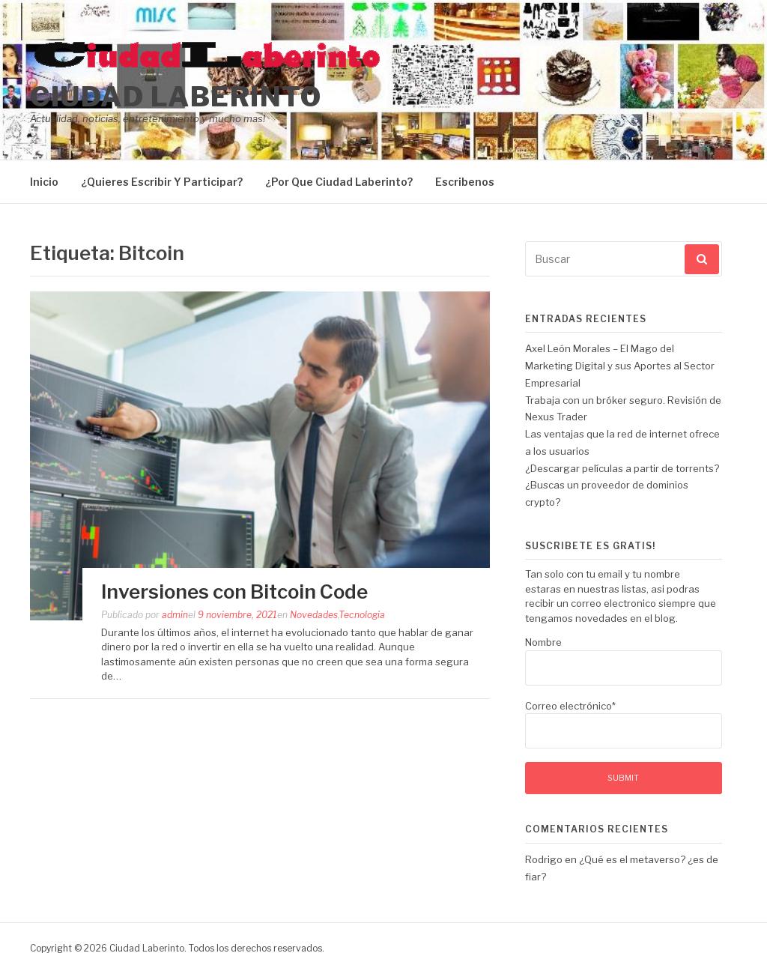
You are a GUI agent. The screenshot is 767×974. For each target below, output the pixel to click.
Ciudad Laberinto (175, 96)
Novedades (314, 614)
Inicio (44, 181)
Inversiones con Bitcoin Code (234, 591)
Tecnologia (362, 614)
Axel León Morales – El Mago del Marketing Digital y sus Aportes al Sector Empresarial (620, 365)
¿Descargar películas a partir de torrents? (622, 468)
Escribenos (464, 181)
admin (175, 614)
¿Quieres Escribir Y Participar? (162, 181)
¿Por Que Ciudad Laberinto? (339, 181)
